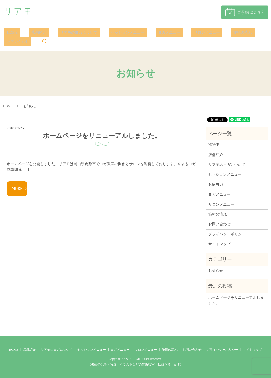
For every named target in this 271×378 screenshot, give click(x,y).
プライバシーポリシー (226, 234)
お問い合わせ (240, 32)
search (8, 41)
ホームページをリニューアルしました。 (102, 135)
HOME (9, 32)
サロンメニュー (180, 32)
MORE (17, 188)
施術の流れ (211, 32)
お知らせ (215, 270)
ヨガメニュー (147, 32)
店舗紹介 (31, 32)
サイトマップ (219, 244)
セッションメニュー (110, 32)
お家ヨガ (215, 184)
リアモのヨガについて (66, 32)
